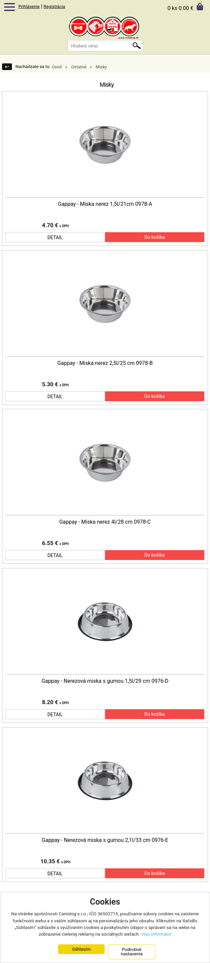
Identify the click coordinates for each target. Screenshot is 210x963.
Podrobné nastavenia (132, 952)
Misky (101, 66)
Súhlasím (81, 949)
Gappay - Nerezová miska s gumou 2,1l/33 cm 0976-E (105, 840)
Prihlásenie (29, 6)
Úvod (56, 66)
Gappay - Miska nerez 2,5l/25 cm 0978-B (105, 363)
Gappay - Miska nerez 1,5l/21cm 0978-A (105, 204)
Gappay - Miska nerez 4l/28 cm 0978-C (105, 522)
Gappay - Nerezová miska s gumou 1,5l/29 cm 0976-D (105, 681)
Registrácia (54, 6)
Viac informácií (156, 934)
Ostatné (78, 66)
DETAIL (55, 237)
